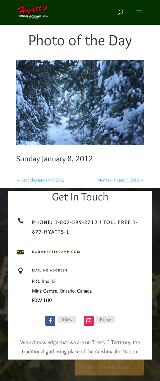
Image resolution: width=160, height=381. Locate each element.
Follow (67, 319)
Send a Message (109, 367)
